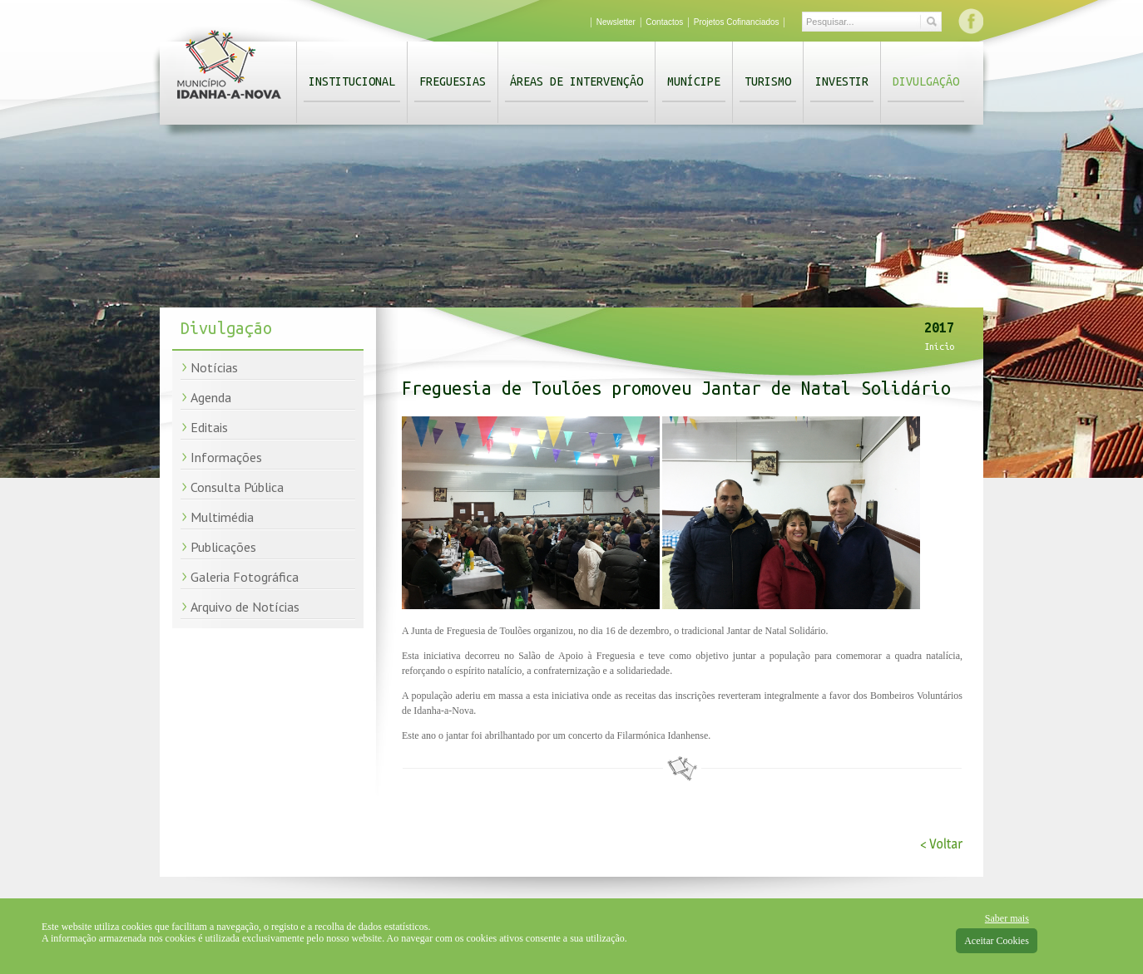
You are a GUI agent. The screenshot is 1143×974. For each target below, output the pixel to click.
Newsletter (616, 22)
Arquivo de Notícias (244, 606)
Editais (209, 427)
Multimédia (222, 517)
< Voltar (941, 844)
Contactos (664, 22)
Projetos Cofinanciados (736, 22)
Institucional (352, 81)
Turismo (768, 81)
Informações (226, 457)
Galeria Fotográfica (244, 576)
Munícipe (693, 81)
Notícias (214, 367)
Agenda (210, 397)
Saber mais (1007, 918)
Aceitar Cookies (996, 941)
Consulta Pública (237, 487)
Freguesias (452, 81)
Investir (841, 81)
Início (939, 347)
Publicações (223, 547)
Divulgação (926, 81)
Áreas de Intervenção (576, 81)
